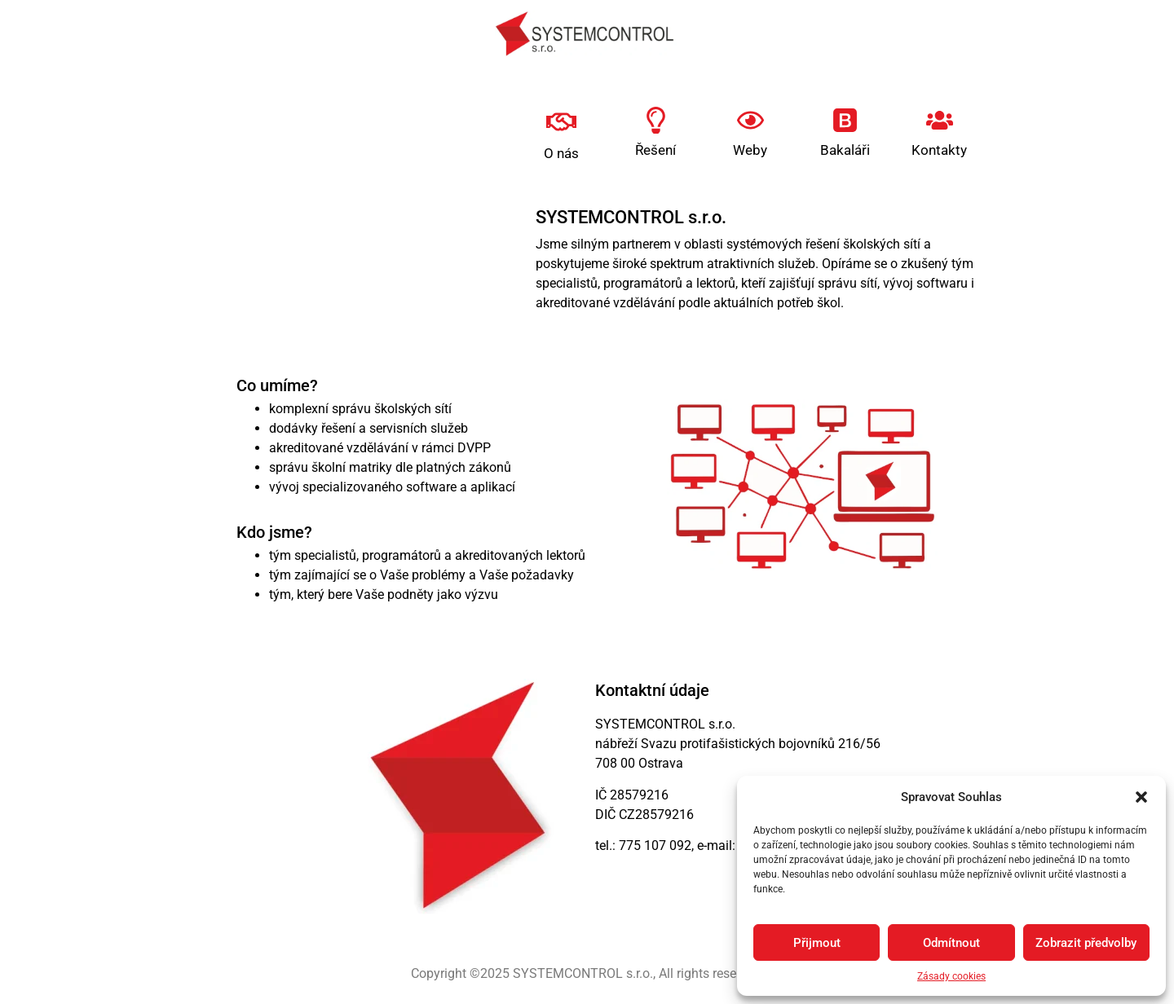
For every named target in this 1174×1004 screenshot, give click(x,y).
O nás (561, 153)
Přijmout (817, 943)
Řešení (655, 150)
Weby (750, 150)
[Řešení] (655, 120)
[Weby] (750, 120)
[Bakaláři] (845, 120)
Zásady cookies (951, 976)
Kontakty (939, 150)
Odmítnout (951, 943)
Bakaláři (845, 150)
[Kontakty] (939, 120)
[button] (1141, 797)
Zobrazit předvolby (1085, 943)
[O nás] (561, 122)
